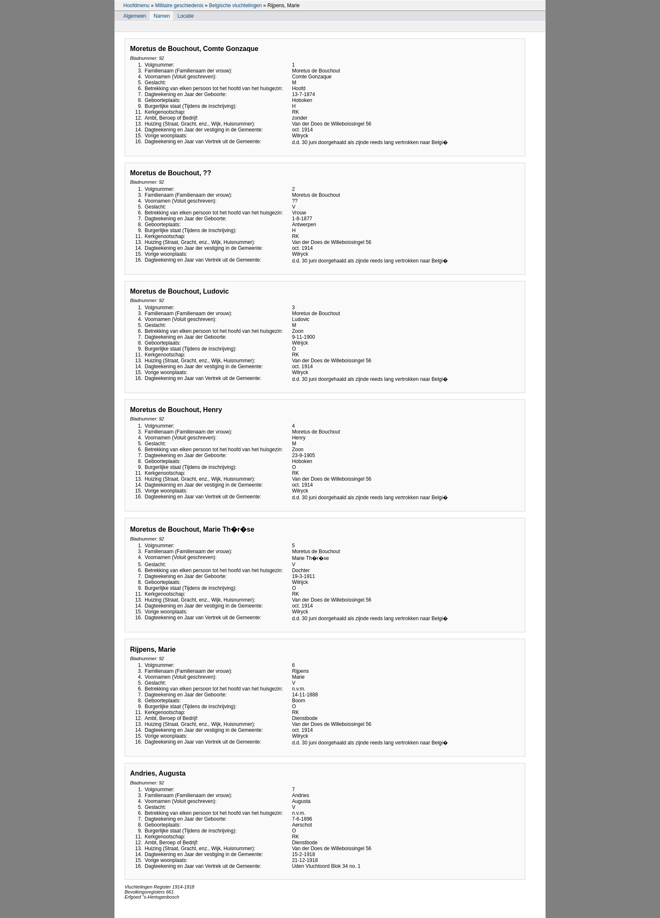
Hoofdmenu (136, 5)
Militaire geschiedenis (179, 5)
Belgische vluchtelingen (235, 5)
